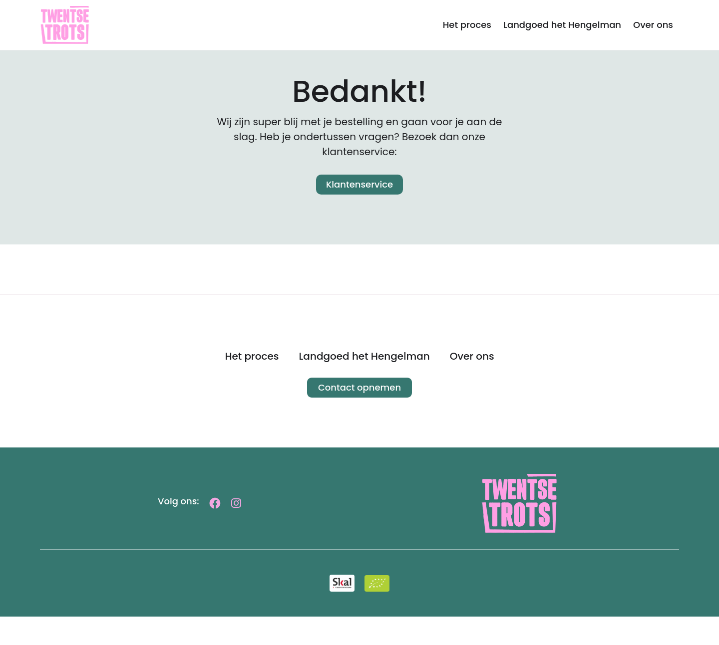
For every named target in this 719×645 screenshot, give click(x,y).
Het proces (467, 24)
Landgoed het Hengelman (562, 24)
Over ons (653, 24)
